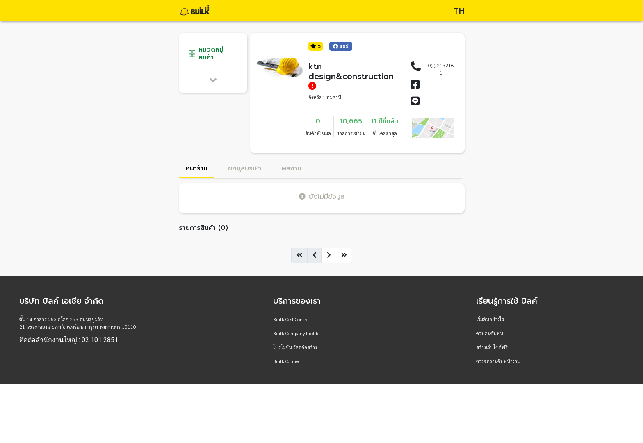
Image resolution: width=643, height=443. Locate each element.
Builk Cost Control (291, 319)
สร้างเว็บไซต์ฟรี (492, 347)
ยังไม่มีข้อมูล (321, 196)
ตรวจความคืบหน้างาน (498, 361)
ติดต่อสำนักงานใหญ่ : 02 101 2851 (68, 340)
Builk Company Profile (296, 333)
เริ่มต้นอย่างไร (490, 319)
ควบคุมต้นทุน (489, 333)
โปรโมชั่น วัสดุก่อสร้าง (295, 347)
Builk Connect (287, 361)
